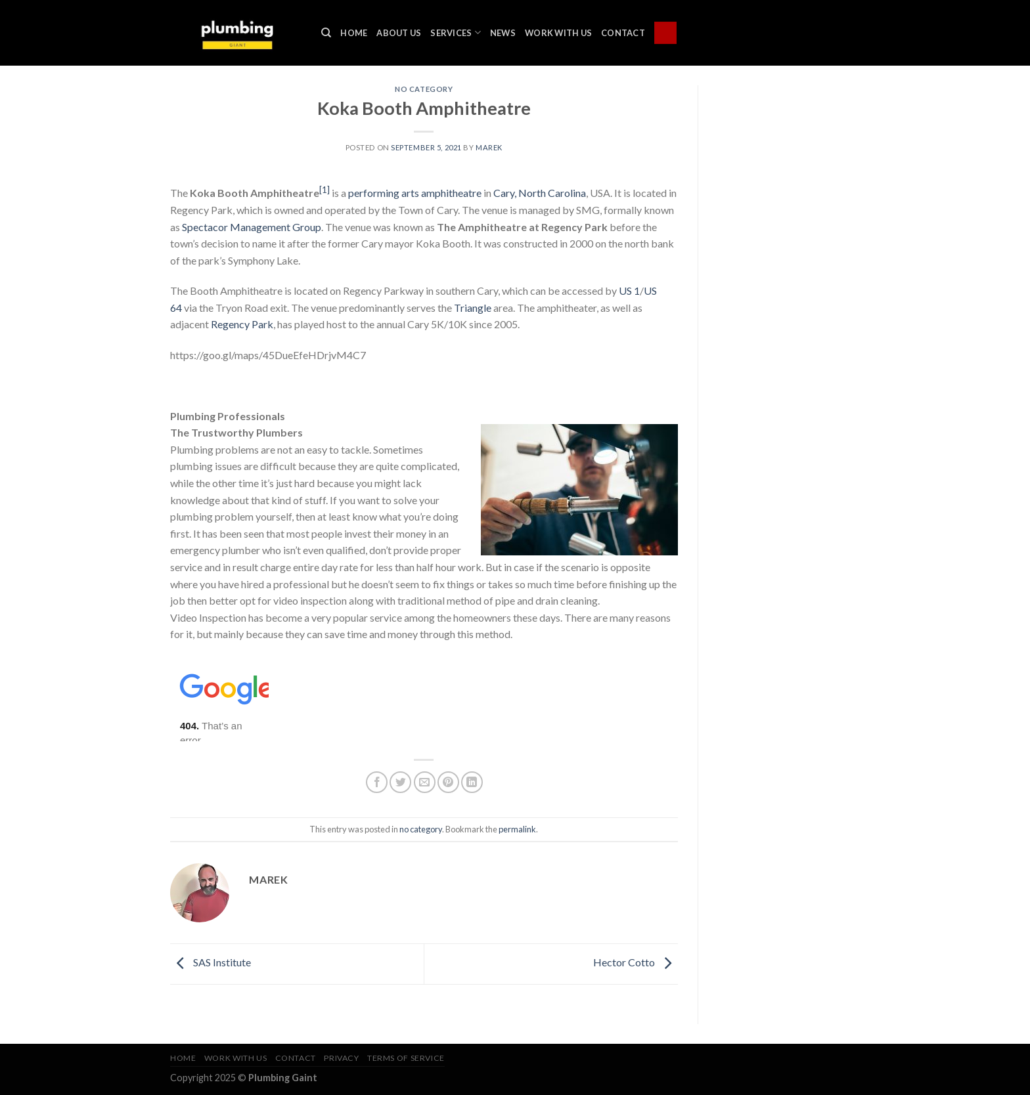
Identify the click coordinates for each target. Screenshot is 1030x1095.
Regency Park (242, 324)
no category (424, 89)
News (503, 33)
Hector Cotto (635, 962)
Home (353, 33)
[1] (324, 189)
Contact (623, 33)
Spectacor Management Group (251, 227)
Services (455, 32)
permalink (517, 829)
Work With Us (558, 33)
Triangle (472, 307)
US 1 (629, 290)
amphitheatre (451, 192)
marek (489, 147)
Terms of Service (406, 1058)
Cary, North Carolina (539, 192)
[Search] (326, 32)
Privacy (341, 1058)
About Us (398, 33)
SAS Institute (210, 962)
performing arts (383, 192)
